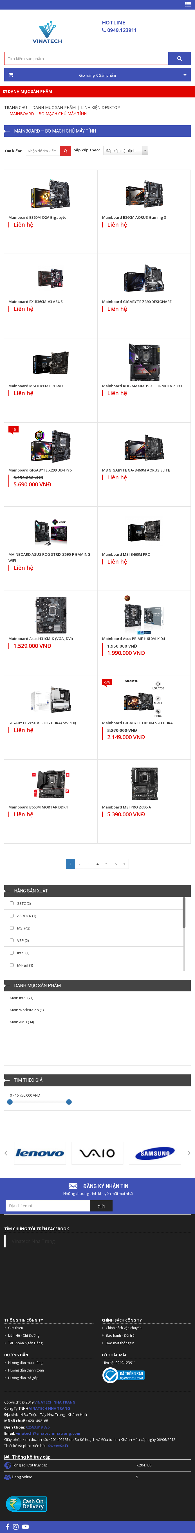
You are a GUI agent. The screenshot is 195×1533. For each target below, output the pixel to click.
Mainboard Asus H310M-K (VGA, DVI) (40, 638)
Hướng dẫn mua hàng (25, 1362)
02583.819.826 (38, 1427)
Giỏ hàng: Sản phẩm (97, 75)
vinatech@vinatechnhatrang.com (48, 1433)
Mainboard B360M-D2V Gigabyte (37, 217)
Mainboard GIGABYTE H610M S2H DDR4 (137, 722)
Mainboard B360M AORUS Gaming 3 (134, 217)
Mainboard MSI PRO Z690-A (126, 807)
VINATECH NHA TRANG (54, 1402)
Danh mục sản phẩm (27, 91)
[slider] (10, 1102)
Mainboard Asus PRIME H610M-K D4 (133, 638)
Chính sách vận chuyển (124, 1327)
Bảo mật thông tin (120, 1343)
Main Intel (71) (21, 997)
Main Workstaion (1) (27, 1009)
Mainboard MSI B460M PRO (126, 554)
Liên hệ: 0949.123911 (119, 1362)
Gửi (101, 1206)
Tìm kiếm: (13, 150)
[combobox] (126, 150)
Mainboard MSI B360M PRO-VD (35, 385)
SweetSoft (58, 1445)
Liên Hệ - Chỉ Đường (23, 1335)
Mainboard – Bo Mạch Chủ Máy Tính (48, 113)
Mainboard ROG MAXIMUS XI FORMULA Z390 (141, 385)
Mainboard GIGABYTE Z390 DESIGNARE (137, 301)
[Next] (124, 864)
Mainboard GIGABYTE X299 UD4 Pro (40, 470)
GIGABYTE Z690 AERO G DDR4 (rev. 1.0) (42, 722)
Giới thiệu (15, 1327)
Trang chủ (15, 107)
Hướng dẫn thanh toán (26, 1370)
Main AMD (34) (22, 1021)
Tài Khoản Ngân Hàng (25, 1343)
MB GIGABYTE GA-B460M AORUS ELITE (136, 470)
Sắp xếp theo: (87, 149)
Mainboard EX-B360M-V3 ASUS (35, 301)
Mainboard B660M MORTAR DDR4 (38, 807)
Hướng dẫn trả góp (23, 1377)
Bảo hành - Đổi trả (120, 1335)
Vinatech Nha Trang (33, 1241)
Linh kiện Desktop (100, 107)
